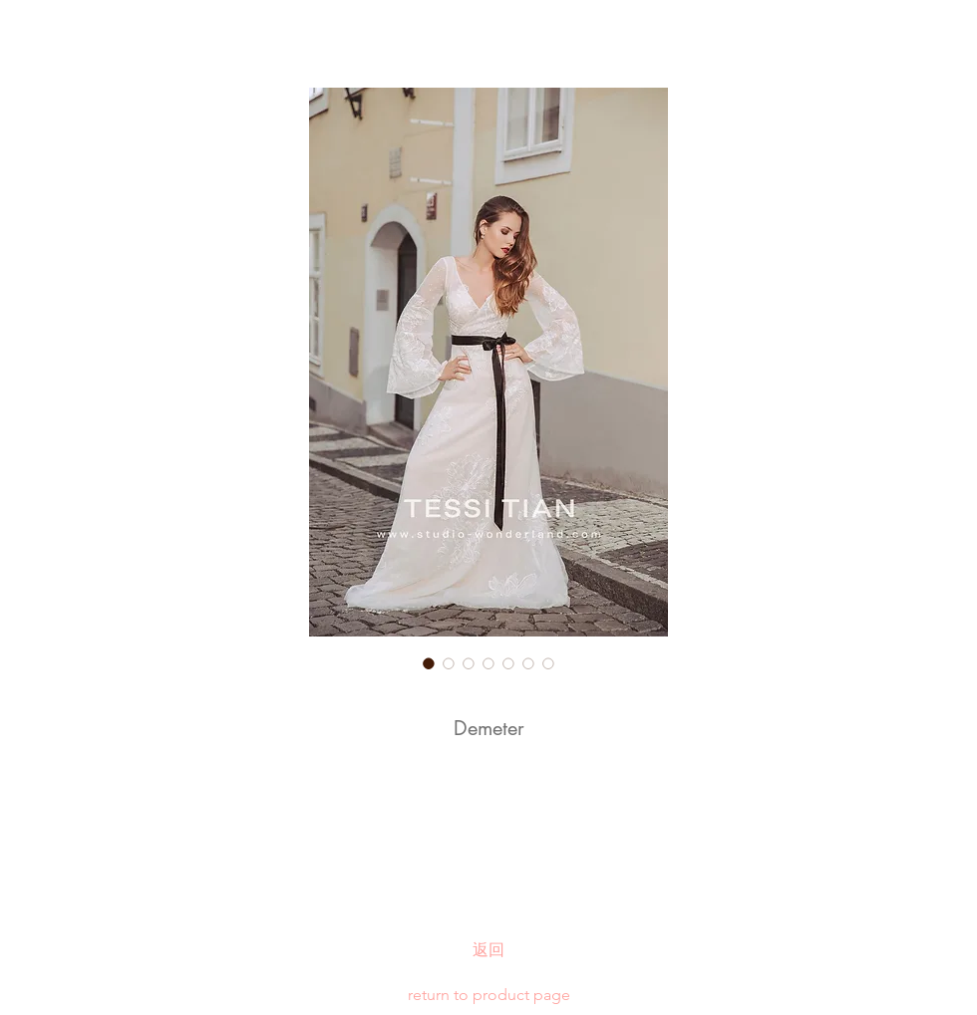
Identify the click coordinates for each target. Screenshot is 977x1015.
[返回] (488, 950)
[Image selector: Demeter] (429, 663)
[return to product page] (488, 995)
